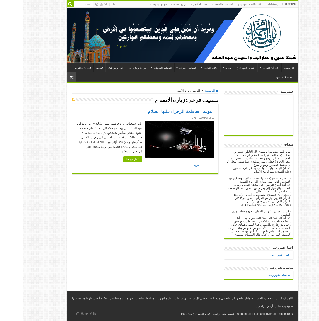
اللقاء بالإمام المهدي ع (227, 4)
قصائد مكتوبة (60, 67)
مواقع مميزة (157, 4)
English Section (260, 77)
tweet (174, 166)
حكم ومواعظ (93, 67)
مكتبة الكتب (188, 67)
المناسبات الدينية (201, 4)
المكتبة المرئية (165, 67)
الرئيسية (266, 67)
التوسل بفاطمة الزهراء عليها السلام (158, 111)
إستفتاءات (249, 4)
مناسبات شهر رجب (256, 275)
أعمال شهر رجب (257, 254)
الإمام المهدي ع (223, 67)
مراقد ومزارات (115, 67)
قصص (76, 67)
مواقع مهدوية (137, 4)
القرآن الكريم (247, 67)
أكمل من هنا (109, 159)
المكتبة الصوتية (140, 67)
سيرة (205, 67)
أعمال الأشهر (178, 4)
